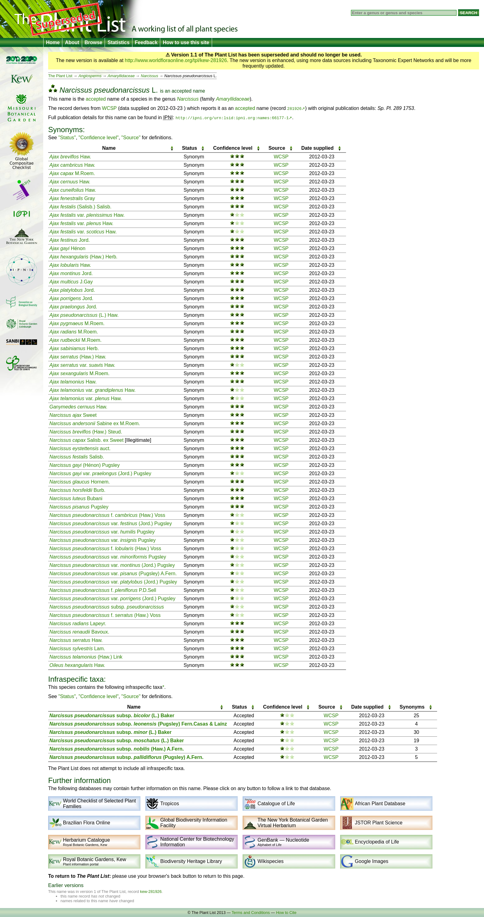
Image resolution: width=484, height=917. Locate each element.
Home (53, 42)
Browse (93, 42)
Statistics (118, 42)
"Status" (67, 137)
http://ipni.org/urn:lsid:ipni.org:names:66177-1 (232, 117)
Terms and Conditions (251, 912)
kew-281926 (151, 891)
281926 (294, 108)
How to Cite (286, 912)
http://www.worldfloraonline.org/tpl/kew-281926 (176, 60)
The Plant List (60, 75)
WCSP (109, 108)
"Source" (130, 137)
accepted (181, 91)
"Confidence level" (99, 137)
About (72, 42)
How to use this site (186, 42)
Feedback (146, 42)
